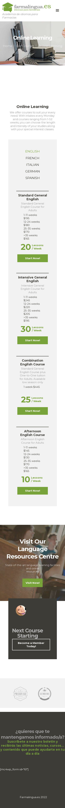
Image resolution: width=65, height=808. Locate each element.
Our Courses (25, 46)
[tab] (32, 151)
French (32, 158)
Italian (32, 165)
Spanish (32, 178)
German (32, 171)
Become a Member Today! (31, 644)
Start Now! (32, 258)
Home (7, 46)
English (32, 151)
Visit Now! (33, 582)
